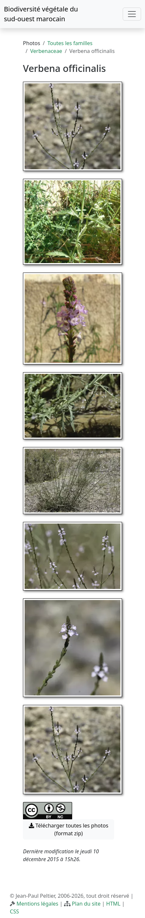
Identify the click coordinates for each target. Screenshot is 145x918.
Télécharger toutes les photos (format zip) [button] (68, 829)
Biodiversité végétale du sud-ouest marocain (41, 14)
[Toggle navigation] (132, 14)
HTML (113, 903)
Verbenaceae (46, 51)
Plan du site (86, 903)
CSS (14, 911)
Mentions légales (37, 903)
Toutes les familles (69, 43)
